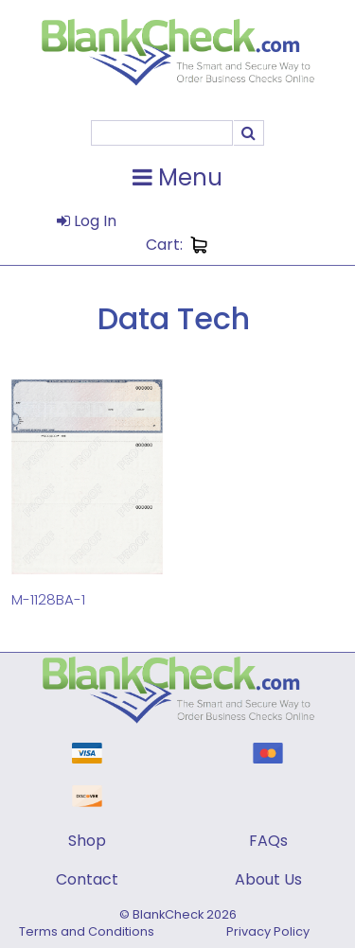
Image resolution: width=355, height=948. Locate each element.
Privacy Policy (268, 931)
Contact (87, 879)
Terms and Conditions (86, 931)
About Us (268, 879)
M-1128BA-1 (48, 599)
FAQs (268, 840)
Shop (87, 840)
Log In (86, 221)
